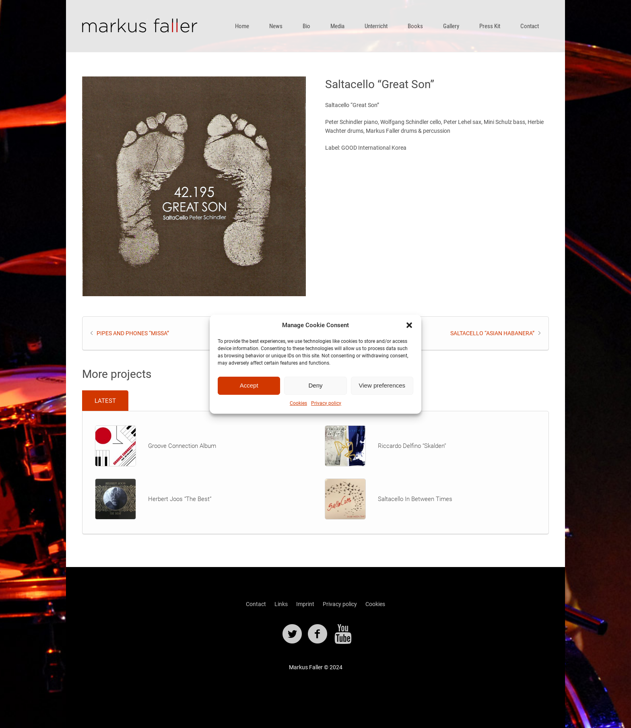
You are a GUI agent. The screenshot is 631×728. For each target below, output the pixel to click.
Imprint (305, 604)
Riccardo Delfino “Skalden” (412, 446)
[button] (409, 325)
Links (281, 604)
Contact (256, 604)
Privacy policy (326, 403)
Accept (249, 385)
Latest (105, 400)
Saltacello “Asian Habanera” (492, 333)
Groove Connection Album (182, 446)
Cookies (298, 403)
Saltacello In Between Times (415, 499)
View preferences (382, 385)
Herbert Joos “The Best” (180, 499)
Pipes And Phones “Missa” (133, 333)
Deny (315, 385)
